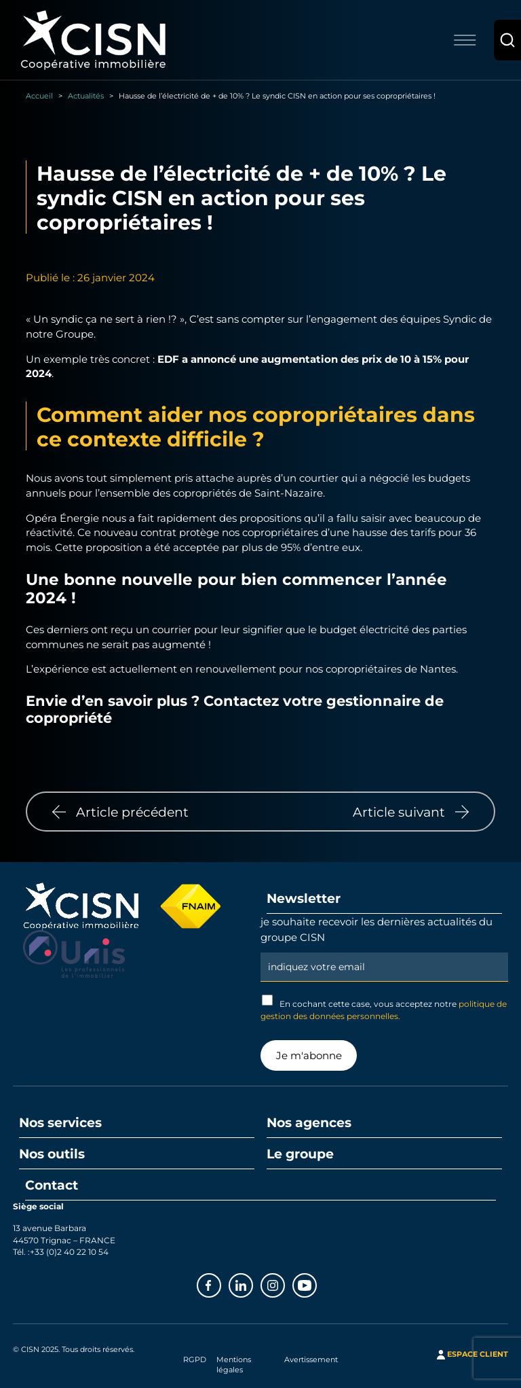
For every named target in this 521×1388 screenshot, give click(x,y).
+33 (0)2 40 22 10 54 (69, 1251)
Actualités (86, 95)
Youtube (316, 1284)
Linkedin (252, 1284)
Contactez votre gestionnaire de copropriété (235, 709)
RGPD (194, 1359)
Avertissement (311, 1359)
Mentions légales (233, 1364)
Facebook (220, 1284)
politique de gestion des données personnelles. (383, 1009)
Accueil (39, 95)
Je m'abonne (309, 1055)
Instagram (284, 1284)
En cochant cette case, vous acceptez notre (383, 1008)
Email (384, 951)
